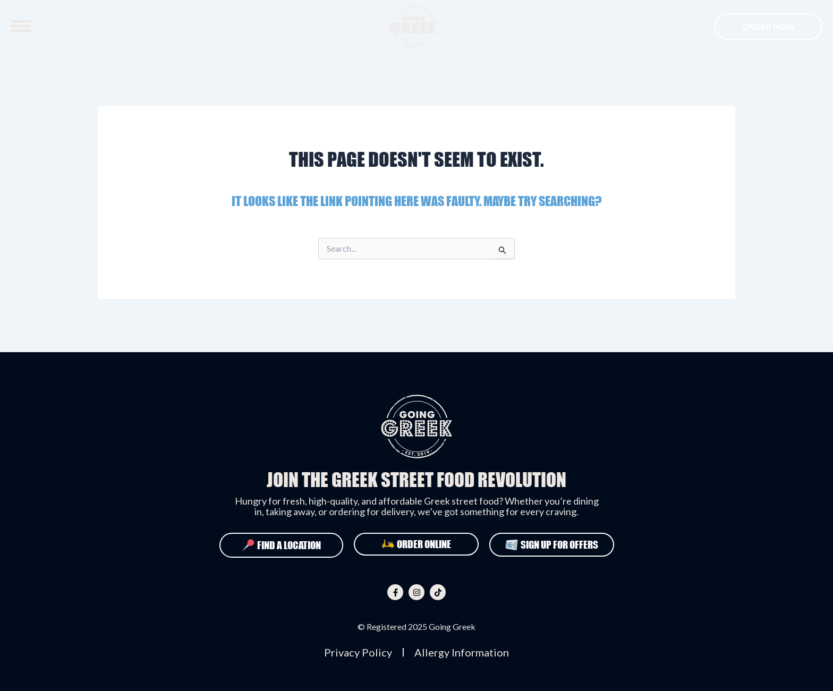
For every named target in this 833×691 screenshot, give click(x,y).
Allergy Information (461, 652)
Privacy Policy (358, 652)
